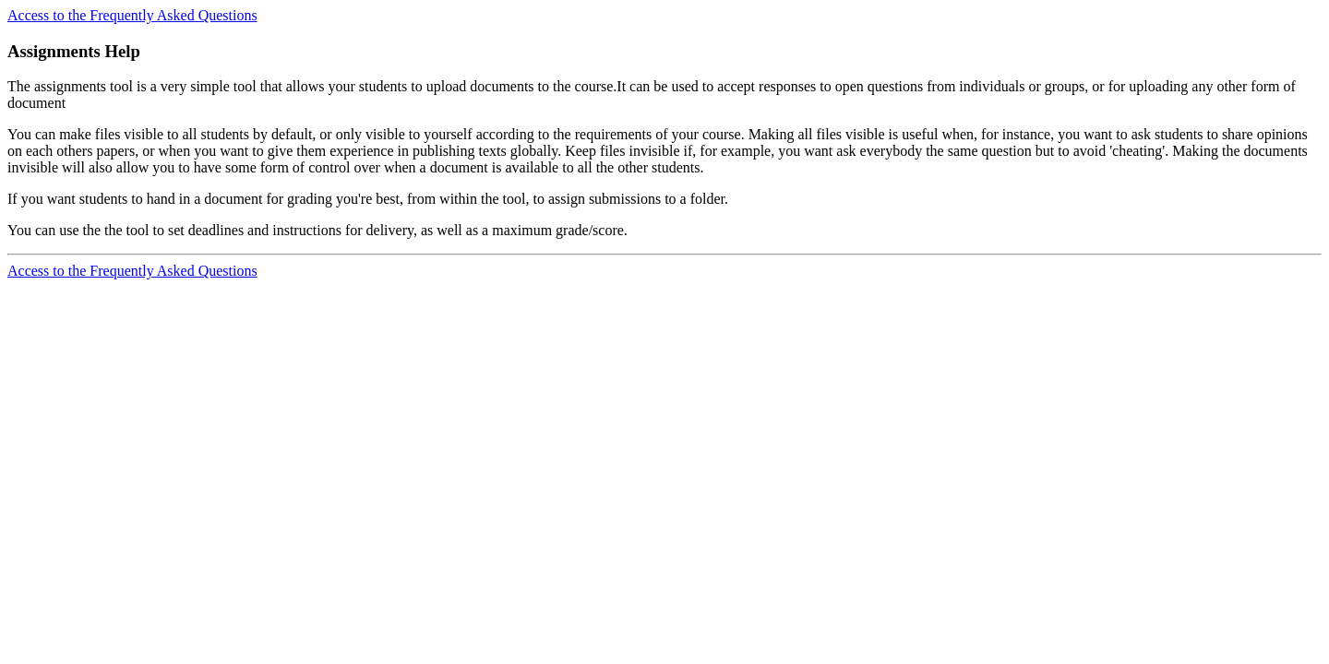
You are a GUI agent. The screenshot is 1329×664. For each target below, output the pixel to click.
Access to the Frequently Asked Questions (132, 15)
